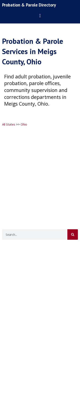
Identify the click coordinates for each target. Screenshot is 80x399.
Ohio (24, 124)
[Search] (72, 234)
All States (8, 124)
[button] (40, 15)
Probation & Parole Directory (29, 5)
